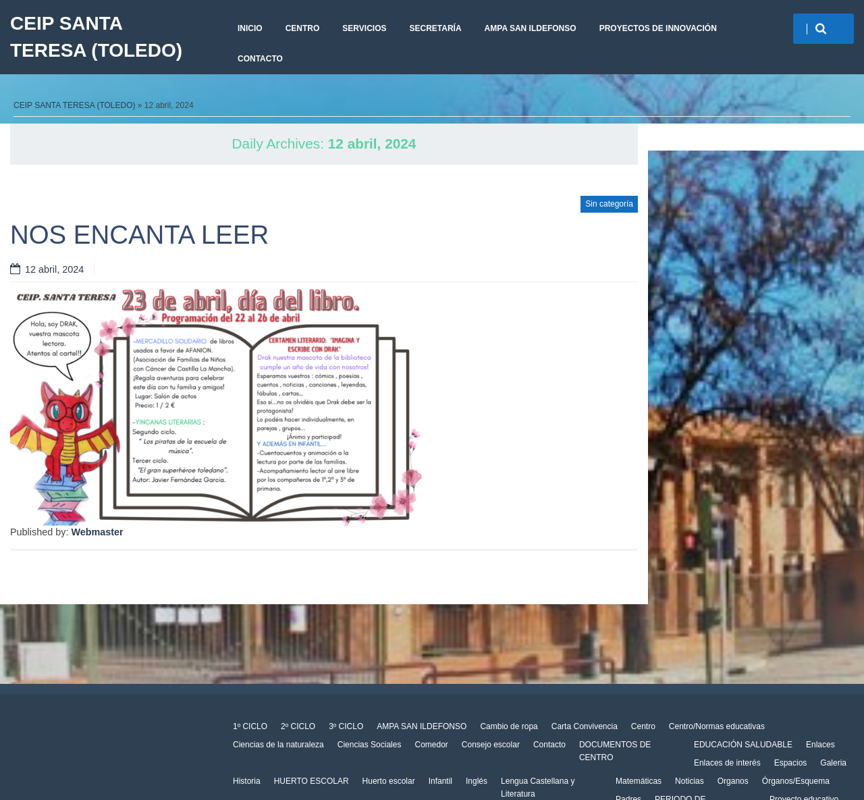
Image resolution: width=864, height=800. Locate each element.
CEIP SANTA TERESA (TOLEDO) (96, 37)
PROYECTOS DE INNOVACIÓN (658, 28)
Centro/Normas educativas (717, 726)
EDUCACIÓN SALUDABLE (743, 744)
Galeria (833, 763)
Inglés (476, 781)
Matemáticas (639, 781)
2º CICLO (298, 726)
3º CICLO (346, 726)
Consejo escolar (491, 744)
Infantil (440, 781)
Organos (733, 781)
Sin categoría (609, 204)
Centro (303, 28)
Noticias (689, 781)
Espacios (790, 763)
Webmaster (97, 532)
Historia (247, 781)
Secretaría (435, 28)
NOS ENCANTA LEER (139, 234)
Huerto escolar (388, 781)
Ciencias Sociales (370, 744)
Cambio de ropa (508, 726)
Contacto (260, 58)
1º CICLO (250, 726)
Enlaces (820, 744)
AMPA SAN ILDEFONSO (530, 28)
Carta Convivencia (584, 726)
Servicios (364, 28)
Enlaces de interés (727, 763)
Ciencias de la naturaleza (278, 744)
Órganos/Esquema (796, 781)
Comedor (431, 744)
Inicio (250, 28)
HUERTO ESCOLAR (311, 781)
